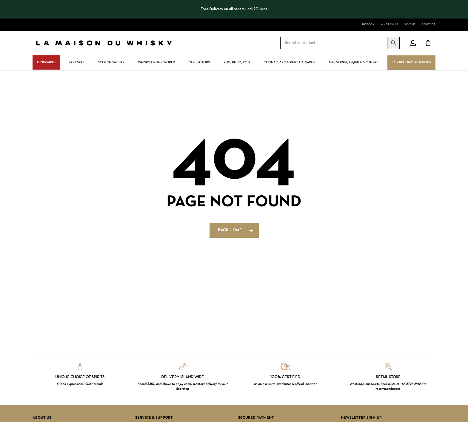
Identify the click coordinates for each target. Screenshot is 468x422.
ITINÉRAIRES (46, 62)
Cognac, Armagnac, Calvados (289, 62)
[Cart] (428, 43)
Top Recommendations (411, 62)
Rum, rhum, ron (237, 62)
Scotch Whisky (111, 62)
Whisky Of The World (156, 62)
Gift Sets (76, 62)
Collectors (199, 62)
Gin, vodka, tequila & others (353, 62)
